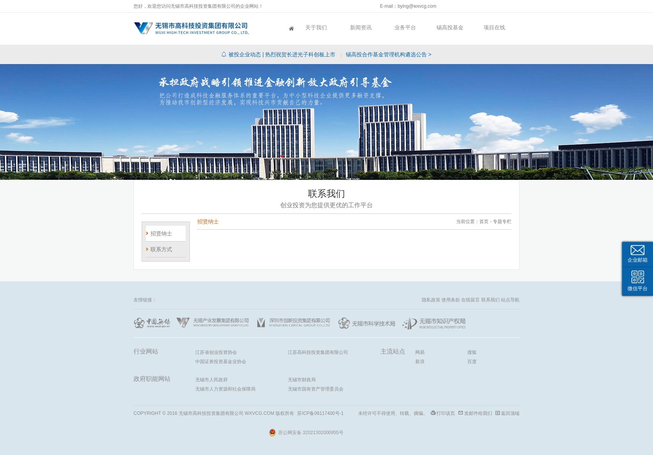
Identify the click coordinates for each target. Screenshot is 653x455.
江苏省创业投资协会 (216, 352)
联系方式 (161, 249)
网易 (420, 352)
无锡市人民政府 (211, 379)
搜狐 (472, 352)
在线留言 (470, 300)
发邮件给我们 (478, 413)
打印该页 (445, 413)
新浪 (420, 361)
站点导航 (510, 300)
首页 (271, 27)
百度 (472, 361)
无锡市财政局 (302, 379)
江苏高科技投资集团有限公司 (318, 352)
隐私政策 (431, 300)
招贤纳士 (161, 233)
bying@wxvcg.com (417, 6)
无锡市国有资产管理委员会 (315, 389)
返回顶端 (510, 413)
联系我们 (490, 300)
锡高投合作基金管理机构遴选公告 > (388, 54)
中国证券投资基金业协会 (220, 361)
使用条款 (451, 300)
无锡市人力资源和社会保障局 (225, 389)
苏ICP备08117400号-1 (320, 413)
